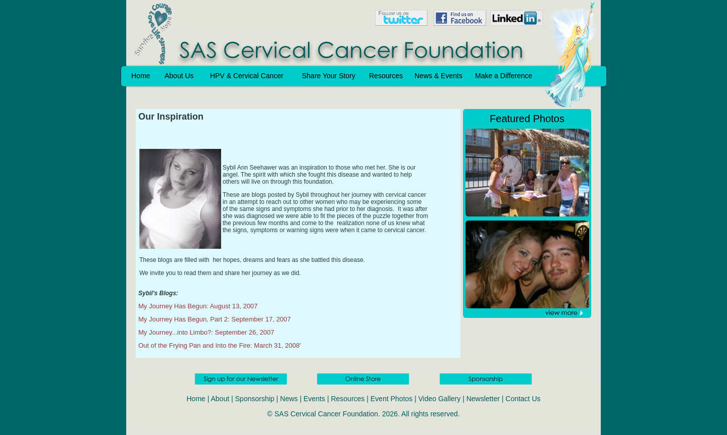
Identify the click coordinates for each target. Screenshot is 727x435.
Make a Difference (503, 76)
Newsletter (483, 399)
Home (140, 76)
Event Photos (391, 399)
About (220, 399)
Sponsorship (255, 399)
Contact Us (522, 399)
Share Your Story (328, 76)
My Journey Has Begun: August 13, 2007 (197, 306)
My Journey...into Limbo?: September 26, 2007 (206, 332)
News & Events (438, 76)
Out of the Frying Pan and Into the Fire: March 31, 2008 (218, 345)
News (289, 399)
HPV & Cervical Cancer (247, 76)
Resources (386, 76)
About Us (179, 76)
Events (314, 399)
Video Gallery (439, 399)
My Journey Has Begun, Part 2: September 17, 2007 (214, 319)
